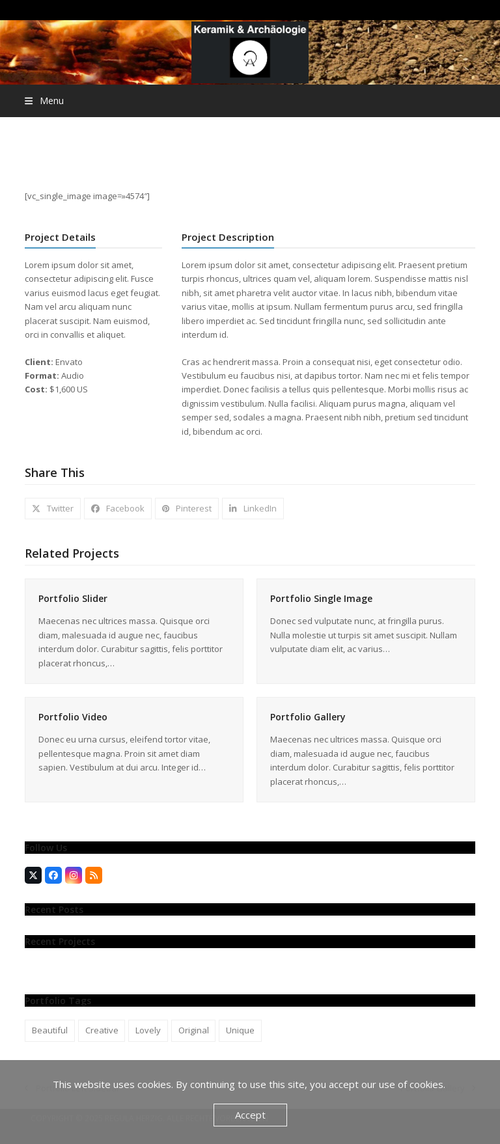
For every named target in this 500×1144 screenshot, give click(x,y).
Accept (250, 1114)
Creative (101, 1030)
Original (193, 1030)
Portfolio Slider (72, 598)
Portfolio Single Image (321, 598)
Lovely (148, 1030)
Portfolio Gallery (308, 717)
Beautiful (50, 1030)
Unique (240, 1030)
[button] (44, 100)
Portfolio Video (72, 717)
